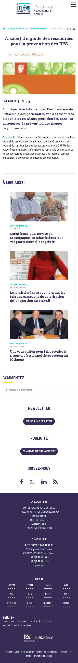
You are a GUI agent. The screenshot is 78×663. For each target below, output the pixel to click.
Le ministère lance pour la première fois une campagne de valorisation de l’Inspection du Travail (37, 296)
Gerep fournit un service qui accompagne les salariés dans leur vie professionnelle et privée (36, 238)
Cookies (64, 652)
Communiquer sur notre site (39, 451)
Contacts (9, 652)
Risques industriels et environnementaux (27, 29)
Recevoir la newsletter (39, 421)
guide (9, 137)
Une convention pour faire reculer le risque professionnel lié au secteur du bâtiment (39, 355)
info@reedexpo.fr (39, 565)
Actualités (22, 621)
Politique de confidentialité (47, 652)
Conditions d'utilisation (24, 652)
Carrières (34, 621)
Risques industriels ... (20, 285)
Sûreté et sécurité (39, 520)
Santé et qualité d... (19, 226)
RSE (15, 625)
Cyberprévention (39, 524)
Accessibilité (26, 625)
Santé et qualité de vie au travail (39, 508)
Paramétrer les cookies (42, 656)
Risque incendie (39, 516)
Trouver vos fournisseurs (39, 528)
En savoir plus (8, 621)
